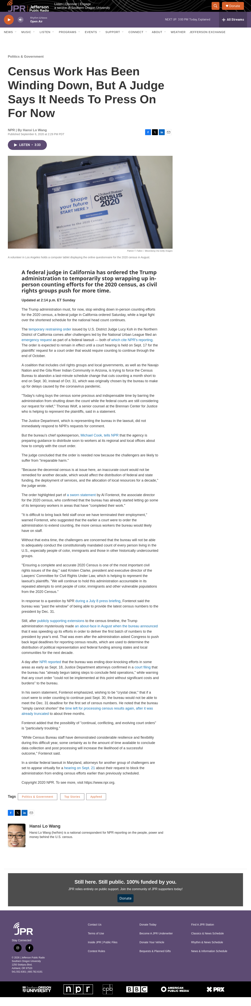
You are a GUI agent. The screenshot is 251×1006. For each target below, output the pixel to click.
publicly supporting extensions (60, 630)
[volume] (20, 28)
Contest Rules (96, 960)
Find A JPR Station (202, 933)
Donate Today (147, 933)
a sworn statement (81, 504)
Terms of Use (96, 942)
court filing (143, 676)
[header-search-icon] (217, 10)
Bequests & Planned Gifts (155, 960)
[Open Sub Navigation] (15, 40)
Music (26, 40)
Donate (237, 10)
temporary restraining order (50, 338)
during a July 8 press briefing (97, 610)
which (115, 349)
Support (112, 40)
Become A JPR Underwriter (156, 942)
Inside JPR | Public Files (102, 951)
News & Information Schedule (209, 960)
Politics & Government (26, 65)
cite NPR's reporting (137, 349)
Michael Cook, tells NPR (100, 444)
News (8, 40)
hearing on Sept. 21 (79, 777)
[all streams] (233, 28)
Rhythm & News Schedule (207, 951)
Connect (135, 40)
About (157, 40)
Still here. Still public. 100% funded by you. (125, 891)
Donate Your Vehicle (151, 951)
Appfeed (96, 805)
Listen (45, 40)
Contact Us (94, 933)
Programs (67, 40)
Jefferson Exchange (208, 40)
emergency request (37, 349)
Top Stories (72, 805)
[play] (9, 28)
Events (91, 40)
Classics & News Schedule (207, 942)
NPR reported (50, 671)
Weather (178, 40)
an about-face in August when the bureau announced (116, 635)
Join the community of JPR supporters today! (151, 898)
